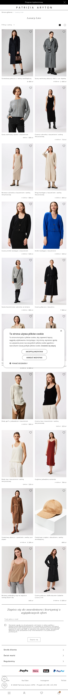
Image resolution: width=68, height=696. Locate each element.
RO (55, 685)
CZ (52, 685)
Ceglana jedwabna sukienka (45, 479)
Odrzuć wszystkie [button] (34, 358)
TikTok (63, 680)
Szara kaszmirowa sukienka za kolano (16, 307)
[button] (4, 679)
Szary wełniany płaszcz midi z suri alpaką (50, 78)
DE (48, 685)
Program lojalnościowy (34, 2)
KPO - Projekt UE (39, 685)
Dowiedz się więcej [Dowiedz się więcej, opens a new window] (48, 345)
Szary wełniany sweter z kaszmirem (15, 134)
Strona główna (7, 12)
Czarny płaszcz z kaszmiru (44, 307)
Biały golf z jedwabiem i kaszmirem (15, 421)
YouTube (25, 680)
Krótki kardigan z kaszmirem (45, 251)
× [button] (61, 331)
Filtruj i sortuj (8, 25)
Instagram (45, 680)
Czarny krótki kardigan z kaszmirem (15, 251)
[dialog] (34, 348)
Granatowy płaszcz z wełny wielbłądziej (17, 78)
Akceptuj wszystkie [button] (34, 352)
